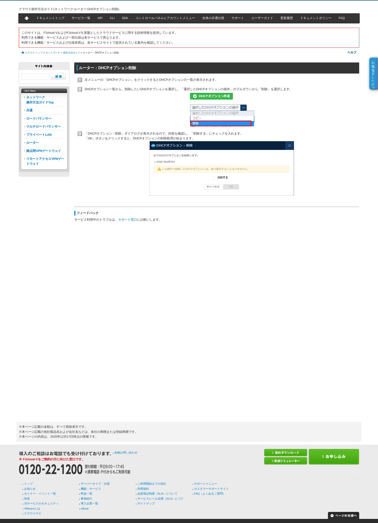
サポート (237, 18)
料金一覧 (86, 493)
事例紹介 (86, 498)
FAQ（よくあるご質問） (210, 493)
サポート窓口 (127, 219)
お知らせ (30, 488)
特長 (27, 498)
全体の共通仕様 (213, 18)
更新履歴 (286, 18)
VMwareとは (32, 508)
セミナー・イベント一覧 (40, 493)
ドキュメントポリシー (315, 18)
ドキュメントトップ (50, 18)
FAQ (342, 18)
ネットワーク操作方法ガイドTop (40, 99)
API (100, 18)
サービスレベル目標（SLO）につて (160, 498)
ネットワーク (53, 52)
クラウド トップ (34, 52)
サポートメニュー (205, 483)
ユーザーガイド (262, 18)
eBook (85, 508)
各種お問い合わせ (125, 452)
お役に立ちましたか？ (373, 73)
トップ (28, 483)
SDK (125, 18)
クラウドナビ (32, 513)
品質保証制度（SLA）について (157, 493)
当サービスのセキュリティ (41, 503)
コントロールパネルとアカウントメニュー (165, 18)
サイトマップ (146, 503)
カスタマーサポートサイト (211, 488)
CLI (112, 18)
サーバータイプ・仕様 (95, 483)
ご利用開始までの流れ (151, 483)
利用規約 (143, 488)
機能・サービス (91, 488)
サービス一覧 (81, 18)
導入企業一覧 (89, 503)
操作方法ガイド (71, 52)
